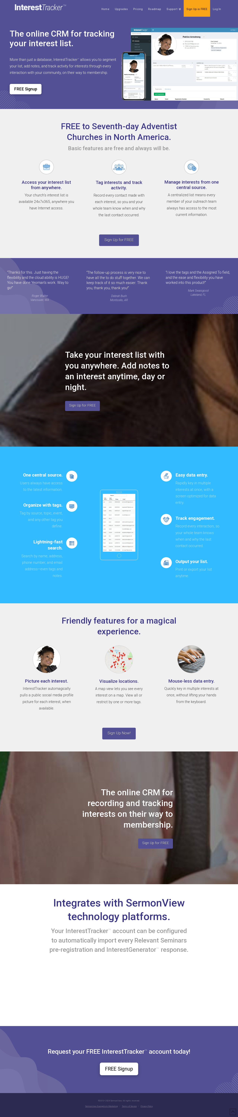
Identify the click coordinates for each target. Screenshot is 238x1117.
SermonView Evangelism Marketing (101, 1106)
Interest (40, 7)
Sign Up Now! (119, 733)
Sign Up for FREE (119, 240)
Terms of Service (129, 1106)
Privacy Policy (147, 1106)
